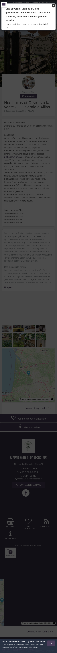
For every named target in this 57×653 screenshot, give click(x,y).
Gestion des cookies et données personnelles (17, 650)
